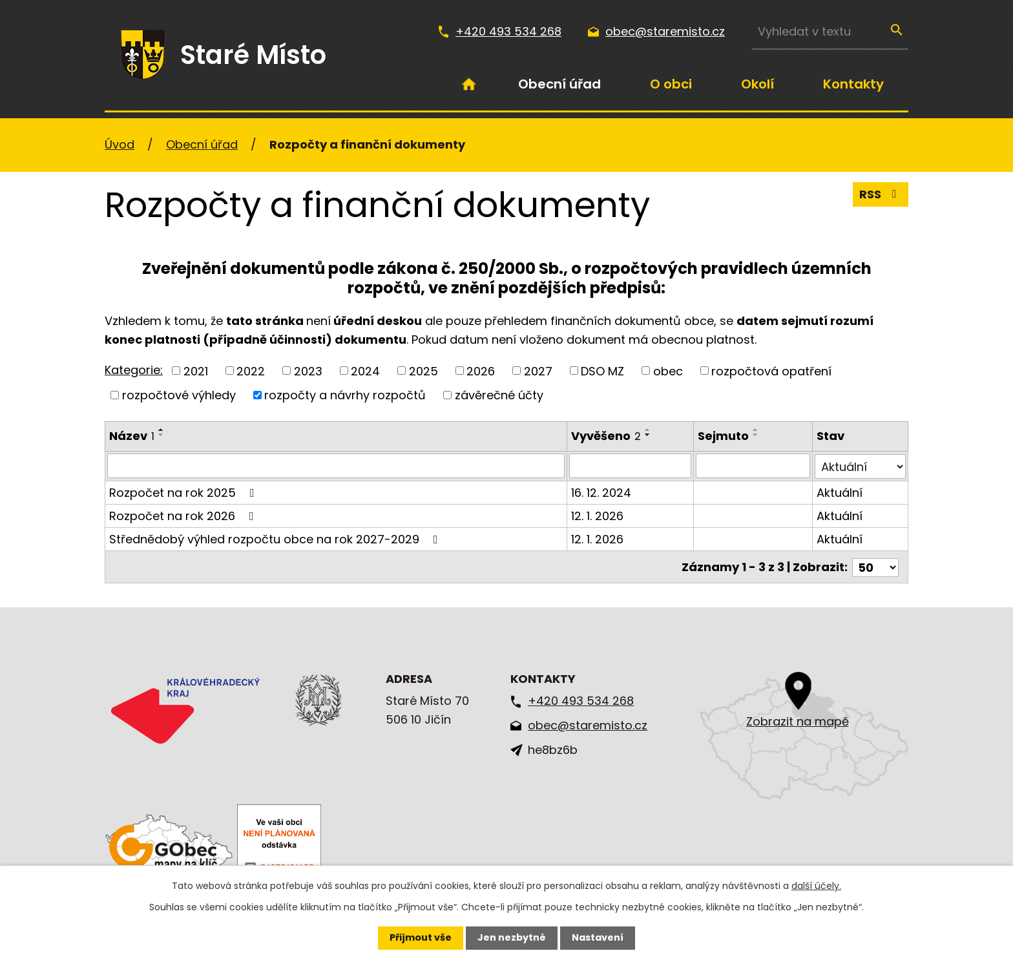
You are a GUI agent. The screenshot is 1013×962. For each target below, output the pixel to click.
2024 (365, 370)
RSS (880, 195)
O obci (671, 84)
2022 (250, 370)
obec (668, 370)
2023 (308, 370)
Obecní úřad (559, 84)
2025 (423, 370)
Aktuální (840, 492)
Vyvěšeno (607, 436)
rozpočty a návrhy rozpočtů (345, 395)
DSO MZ (602, 370)
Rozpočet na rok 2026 (184, 515)
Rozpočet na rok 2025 (184, 492)
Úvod (469, 84)
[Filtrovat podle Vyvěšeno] (631, 466)
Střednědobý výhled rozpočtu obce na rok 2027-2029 (276, 538)
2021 (195, 370)
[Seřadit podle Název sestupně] (161, 434)
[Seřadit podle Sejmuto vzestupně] (756, 429)
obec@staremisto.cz (665, 31)
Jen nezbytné (511, 937)
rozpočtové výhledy (179, 395)
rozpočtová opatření (771, 370)
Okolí (757, 84)
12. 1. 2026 (598, 515)
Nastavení (597, 937)
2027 (538, 370)
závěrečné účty (499, 395)
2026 (480, 370)
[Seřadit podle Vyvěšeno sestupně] (649, 434)
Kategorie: (134, 370)
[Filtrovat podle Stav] (860, 466)
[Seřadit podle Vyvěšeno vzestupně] (649, 429)
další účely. (816, 885)
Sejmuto (723, 436)
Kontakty (853, 84)
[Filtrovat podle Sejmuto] (753, 466)
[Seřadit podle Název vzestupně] (161, 429)
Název (131, 436)
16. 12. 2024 (602, 492)
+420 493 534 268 (508, 31)
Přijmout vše (421, 937)
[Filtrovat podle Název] (336, 466)
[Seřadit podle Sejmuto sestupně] (756, 434)
